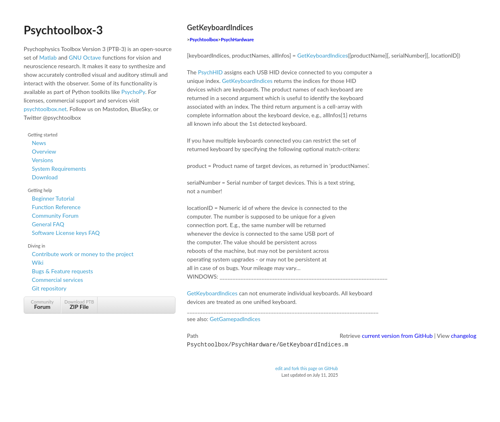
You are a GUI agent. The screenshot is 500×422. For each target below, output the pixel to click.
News (39, 142)
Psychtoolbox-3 (63, 30)
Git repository (49, 288)
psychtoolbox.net (45, 108)
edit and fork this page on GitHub (306, 367)
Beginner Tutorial (53, 198)
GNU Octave (85, 57)
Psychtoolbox (204, 39)
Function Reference (56, 206)
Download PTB (79, 304)
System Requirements (59, 168)
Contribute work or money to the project (82, 253)
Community (42, 304)
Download (45, 177)
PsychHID (210, 72)
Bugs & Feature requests (62, 271)
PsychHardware (237, 39)
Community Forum (55, 215)
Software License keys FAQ (66, 232)
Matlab (48, 57)
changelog (463, 335)
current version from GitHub (397, 335)
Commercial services (57, 279)
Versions (42, 159)
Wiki (37, 262)
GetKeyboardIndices (322, 55)
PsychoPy (133, 91)
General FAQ (48, 224)
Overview (44, 151)
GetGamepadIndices (235, 318)
